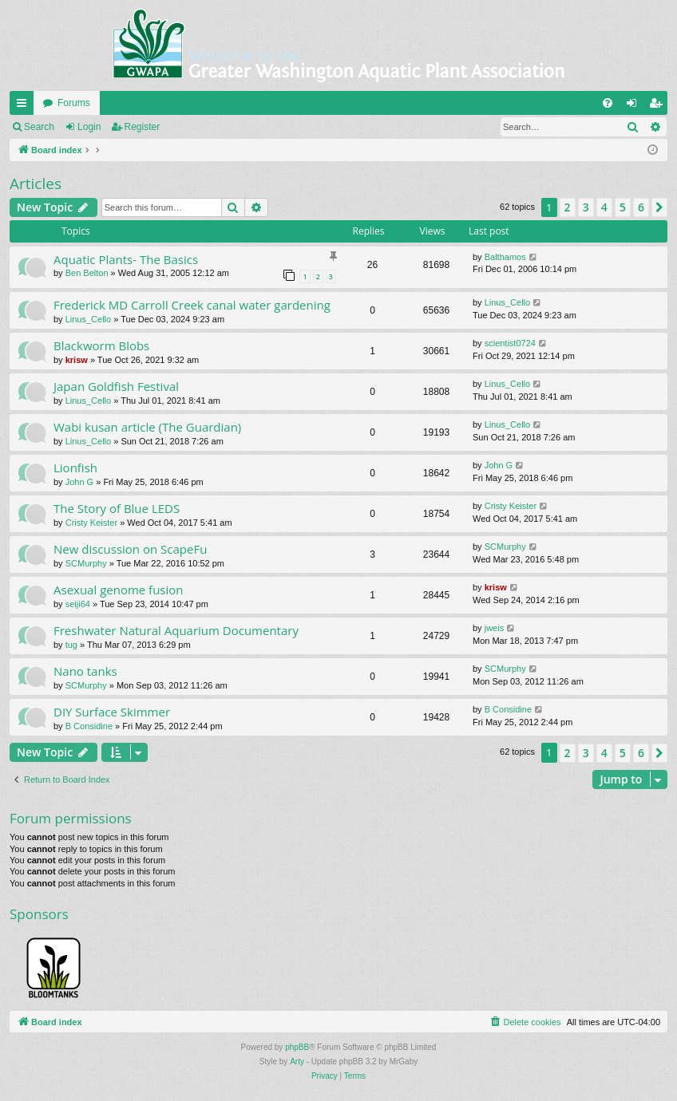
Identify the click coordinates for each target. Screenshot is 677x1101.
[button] (659, 207)
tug (71, 644)
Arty (297, 1061)
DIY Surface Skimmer (111, 712)
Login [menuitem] (635, 106)
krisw (76, 360)
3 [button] (586, 207)
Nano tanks (85, 671)
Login (89, 126)
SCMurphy (86, 563)
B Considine (89, 726)
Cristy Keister (91, 522)
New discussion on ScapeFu (130, 549)
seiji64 (77, 604)
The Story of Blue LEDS (116, 508)
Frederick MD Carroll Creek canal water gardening (192, 305)
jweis (494, 628)
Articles (35, 183)
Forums (73, 103)
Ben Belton (87, 273)
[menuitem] (608, 103)
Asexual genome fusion (118, 590)
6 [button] (641, 207)
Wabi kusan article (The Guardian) (147, 427)
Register (142, 126)
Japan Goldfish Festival (116, 386)
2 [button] (567, 207)
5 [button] (623, 207)
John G (79, 482)
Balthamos (505, 257)
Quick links (25, 106)
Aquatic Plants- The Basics (125, 259)
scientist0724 (510, 343)
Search (39, 126)
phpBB (297, 1047)
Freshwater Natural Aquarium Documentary (176, 630)
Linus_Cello (88, 319)
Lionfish (75, 468)
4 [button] (604, 207)
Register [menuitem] (659, 106)
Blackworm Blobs (101, 345)
